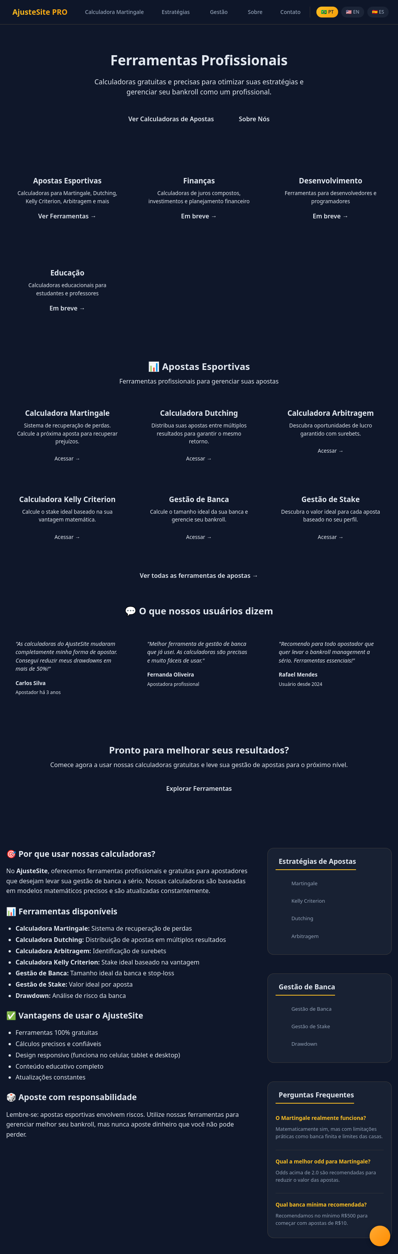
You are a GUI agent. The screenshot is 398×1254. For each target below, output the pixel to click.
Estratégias (176, 12)
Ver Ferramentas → (67, 216)
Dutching (303, 920)
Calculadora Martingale (114, 12)
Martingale (305, 884)
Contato (290, 12)
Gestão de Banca (312, 1013)
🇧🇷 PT (327, 12)
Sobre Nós (254, 119)
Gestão (219, 12)
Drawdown (305, 1050)
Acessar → (67, 458)
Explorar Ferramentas (199, 788)
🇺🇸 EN (352, 12)
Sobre (255, 12)
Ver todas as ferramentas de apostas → (199, 575)
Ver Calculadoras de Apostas (171, 119)
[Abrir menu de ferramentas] (379, 1235)
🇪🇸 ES (378, 12)
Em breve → (199, 216)
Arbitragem (306, 939)
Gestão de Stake (312, 1031)
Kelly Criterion (309, 902)
